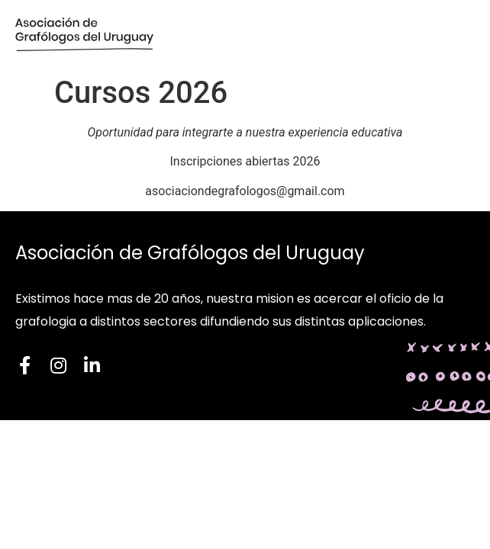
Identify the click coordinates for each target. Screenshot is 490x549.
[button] (456, 34)
